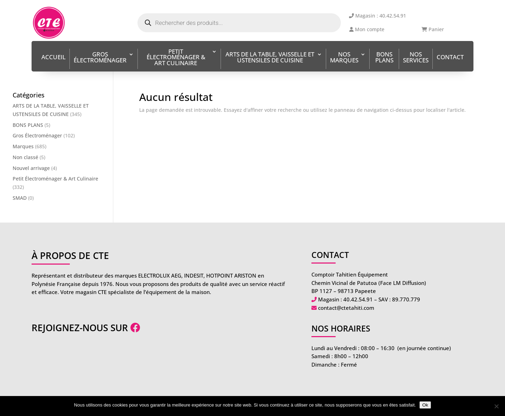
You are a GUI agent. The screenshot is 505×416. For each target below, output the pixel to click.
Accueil (53, 57)
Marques (23, 146)
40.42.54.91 (358, 299)
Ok (425, 405)
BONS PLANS (384, 58)
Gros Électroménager (100, 58)
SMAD (20, 198)
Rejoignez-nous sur (86, 327)
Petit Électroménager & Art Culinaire (176, 58)
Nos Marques (344, 58)
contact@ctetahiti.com (346, 307)
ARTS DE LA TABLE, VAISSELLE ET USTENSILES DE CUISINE (269, 58)
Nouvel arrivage (31, 168)
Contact (450, 57)
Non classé (25, 157)
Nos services (416, 58)
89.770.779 (406, 299)
